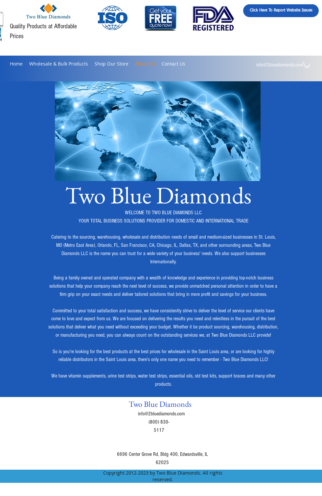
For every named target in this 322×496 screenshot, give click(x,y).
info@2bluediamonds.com (279, 65)
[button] (306, 65)
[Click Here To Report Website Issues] (281, 10)
